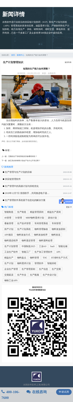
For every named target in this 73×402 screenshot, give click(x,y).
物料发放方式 (23, 235)
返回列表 (68, 62)
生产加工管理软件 (43, 252)
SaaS (52, 246)
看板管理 (8, 223)
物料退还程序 (11, 240)
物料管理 (34, 257)
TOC (45, 257)
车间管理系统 (41, 223)
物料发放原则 (58, 229)
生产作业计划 (49, 275)
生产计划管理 (11, 246)
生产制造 (21, 212)
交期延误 (8, 275)
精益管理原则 (36, 212)
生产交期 (56, 269)
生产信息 (43, 269)
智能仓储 (62, 246)
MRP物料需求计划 (35, 218)
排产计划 (8, 229)
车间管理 (56, 223)
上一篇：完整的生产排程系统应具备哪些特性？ (19, 156)
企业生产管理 (11, 269)
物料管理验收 (41, 229)
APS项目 (8, 235)
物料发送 (55, 235)
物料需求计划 (24, 263)
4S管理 (7, 218)
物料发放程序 (41, 235)
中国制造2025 (28, 246)
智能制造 (8, 212)
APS (58, 252)
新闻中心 (20, 55)
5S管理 (18, 218)
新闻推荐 (7, 167)
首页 (13, 55)
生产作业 (21, 275)
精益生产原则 (54, 212)
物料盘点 (21, 257)
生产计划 (8, 263)
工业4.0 (42, 246)
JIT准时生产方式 (59, 257)
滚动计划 (52, 218)
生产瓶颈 (34, 275)
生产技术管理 (24, 223)
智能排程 (51, 263)
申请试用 (64, 391)
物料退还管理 (28, 240)
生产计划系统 (24, 229)
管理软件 (38, 263)
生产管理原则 (28, 269)
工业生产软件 (11, 252)
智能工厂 (26, 252)
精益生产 (8, 257)
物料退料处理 (45, 240)
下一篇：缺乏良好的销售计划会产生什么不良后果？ (21, 161)
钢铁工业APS (10, 280)
